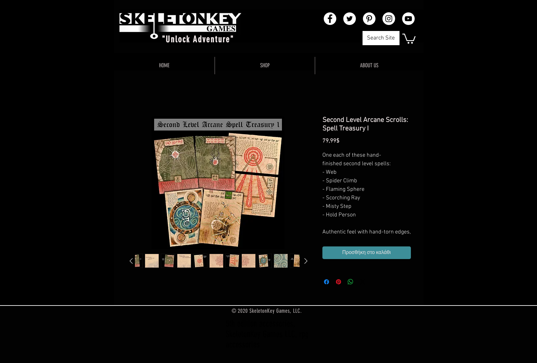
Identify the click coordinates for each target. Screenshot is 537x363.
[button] (409, 38)
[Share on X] (362, 282)
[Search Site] (381, 38)
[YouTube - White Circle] (408, 18)
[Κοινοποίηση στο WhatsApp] (350, 282)
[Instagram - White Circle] (388, 18)
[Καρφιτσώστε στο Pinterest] (338, 282)
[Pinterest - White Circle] (369, 18)
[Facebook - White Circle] (330, 18)
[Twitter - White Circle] (349, 18)
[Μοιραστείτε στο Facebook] (326, 282)
